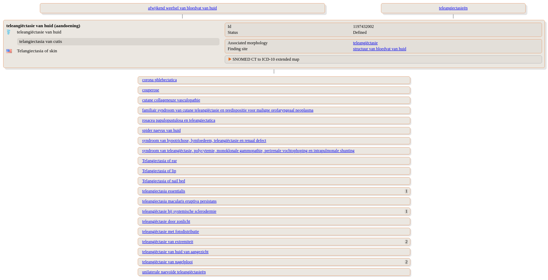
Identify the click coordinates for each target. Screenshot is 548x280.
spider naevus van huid (161, 130)
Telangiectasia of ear (159, 160)
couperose (150, 90)
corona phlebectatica (159, 79)
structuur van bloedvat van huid (379, 48)
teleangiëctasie (365, 42)
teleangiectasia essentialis (163, 191)
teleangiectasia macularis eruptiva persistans (179, 201)
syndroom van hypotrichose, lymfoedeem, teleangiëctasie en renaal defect (204, 140)
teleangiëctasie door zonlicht (166, 221)
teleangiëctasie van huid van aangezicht (175, 251)
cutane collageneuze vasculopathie (171, 100)
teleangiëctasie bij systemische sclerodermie (179, 211)
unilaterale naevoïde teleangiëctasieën (174, 272)
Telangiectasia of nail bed (163, 181)
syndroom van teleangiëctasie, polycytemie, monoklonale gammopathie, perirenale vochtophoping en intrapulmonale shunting (248, 150)
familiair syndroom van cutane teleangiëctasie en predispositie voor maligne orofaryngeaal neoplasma (227, 110)
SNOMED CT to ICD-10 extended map (265, 59)
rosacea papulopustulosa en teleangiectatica (178, 120)
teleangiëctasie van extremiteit (167, 241)
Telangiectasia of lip (159, 170)
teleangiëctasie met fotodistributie (170, 231)
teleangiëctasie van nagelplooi (167, 261)
